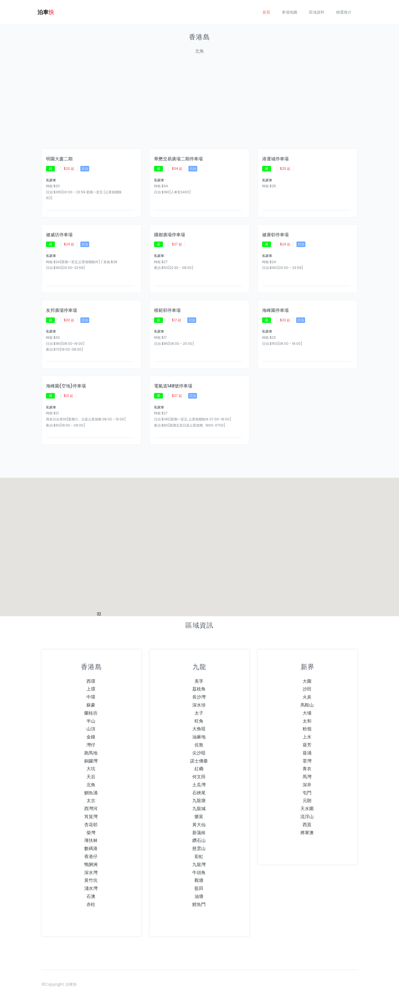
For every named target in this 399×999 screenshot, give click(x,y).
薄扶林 (91, 840)
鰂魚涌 (91, 793)
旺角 (199, 721)
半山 (90, 721)
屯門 (307, 793)
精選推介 (344, 12)
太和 (307, 721)
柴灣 (90, 832)
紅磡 (199, 769)
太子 (199, 713)
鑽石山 (199, 840)
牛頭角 (199, 872)
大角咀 (199, 729)
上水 (307, 737)
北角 (90, 785)
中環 (90, 697)
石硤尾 (199, 793)
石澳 (90, 896)
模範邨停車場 (167, 310)
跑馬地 (91, 753)
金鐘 (90, 737)
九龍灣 (199, 864)
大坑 (90, 769)
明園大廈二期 (59, 158)
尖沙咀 (199, 753)
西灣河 (91, 808)
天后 (90, 777)
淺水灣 (91, 888)
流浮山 (307, 816)
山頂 (90, 729)
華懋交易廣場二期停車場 (178, 158)
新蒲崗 (199, 832)
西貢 (307, 824)
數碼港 (91, 848)
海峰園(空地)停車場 (66, 386)
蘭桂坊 (91, 713)
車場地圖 (289, 12)
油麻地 (199, 737)
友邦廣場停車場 (61, 310)
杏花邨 (91, 824)
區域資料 (316, 12)
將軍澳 (307, 832)
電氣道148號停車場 (173, 386)
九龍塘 (199, 800)
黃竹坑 (91, 880)
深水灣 (91, 872)
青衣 (307, 769)
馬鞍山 (307, 705)
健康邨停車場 (275, 234)
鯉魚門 (199, 904)
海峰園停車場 (275, 310)
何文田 (199, 777)
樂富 (199, 816)
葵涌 (307, 753)
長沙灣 (199, 697)
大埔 (307, 713)
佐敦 (199, 745)
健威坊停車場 (59, 234)
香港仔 (91, 856)
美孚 (199, 681)
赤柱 (90, 904)
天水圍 (307, 808)
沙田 (307, 689)
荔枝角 (199, 689)
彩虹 (199, 856)
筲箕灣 (91, 816)
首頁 (266, 12)
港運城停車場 (275, 158)
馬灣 (307, 777)
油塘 (199, 896)
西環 (90, 681)
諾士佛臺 (199, 761)
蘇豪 (90, 705)
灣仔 (90, 745)
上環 (90, 689)
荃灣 (307, 761)
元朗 (307, 800)
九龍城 (199, 808)
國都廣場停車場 (169, 234)
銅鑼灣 (91, 761)
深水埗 (199, 705)
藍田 (199, 888)
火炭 (307, 697)
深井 (307, 785)
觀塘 (199, 880)
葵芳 (307, 745)
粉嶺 (307, 729)
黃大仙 (199, 824)
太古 (90, 800)
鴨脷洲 (91, 864)
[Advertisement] (199, 104)
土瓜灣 (199, 785)
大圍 (307, 681)
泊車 (45, 12)
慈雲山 (199, 848)
